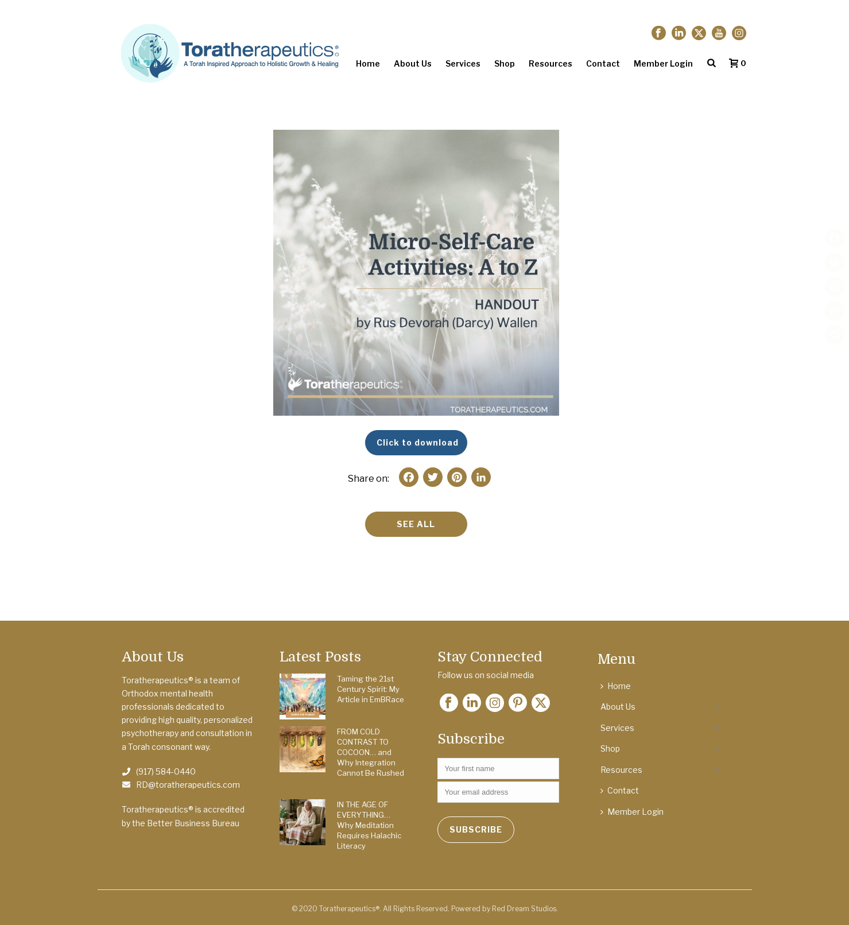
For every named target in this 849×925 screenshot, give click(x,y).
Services (462, 63)
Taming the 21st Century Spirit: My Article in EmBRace (370, 689)
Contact (603, 63)
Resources (550, 63)
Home (368, 63)
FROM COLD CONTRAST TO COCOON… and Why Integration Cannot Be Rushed (370, 752)
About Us (413, 63)
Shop (504, 63)
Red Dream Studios (524, 908)
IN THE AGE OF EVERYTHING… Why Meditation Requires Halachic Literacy (369, 825)
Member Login (663, 63)
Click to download (418, 442)
